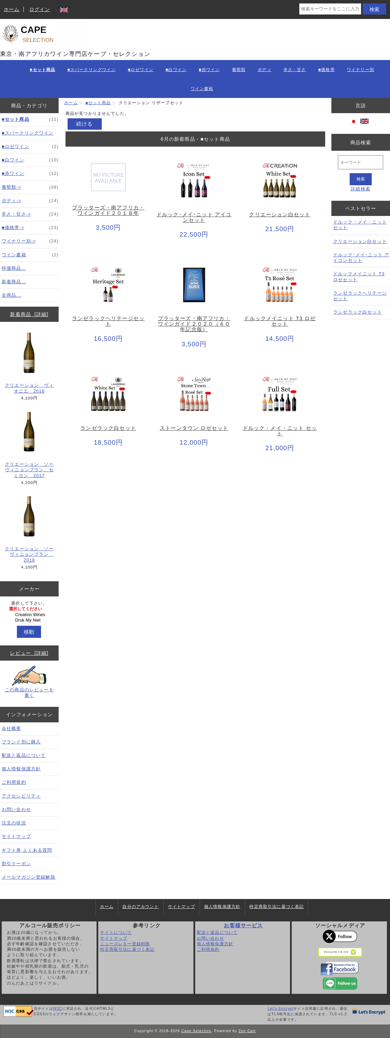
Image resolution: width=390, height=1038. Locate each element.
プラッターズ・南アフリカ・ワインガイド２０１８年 (108, 210)
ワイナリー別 (360, 69)
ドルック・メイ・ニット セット (280, 430)
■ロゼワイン (140, 69)
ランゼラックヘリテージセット (108, 321)
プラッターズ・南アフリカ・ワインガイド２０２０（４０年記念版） (194, 324)
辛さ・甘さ (294, 69)
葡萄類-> (30, 187)
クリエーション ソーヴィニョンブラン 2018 (29, 529)
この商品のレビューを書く (29, 682)
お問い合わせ (16, 809)
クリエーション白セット (279, 214)
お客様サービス (243, 925)
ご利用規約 (14, 782)
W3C (57, 1008)
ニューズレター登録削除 (125, 943)
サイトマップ (16, 836)
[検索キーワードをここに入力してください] (330, 8)
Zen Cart (247, 1031)
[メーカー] (29, 614)
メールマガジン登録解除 (29, 877)
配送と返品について (24, 755)
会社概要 (11, 728)
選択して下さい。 (29, 603)
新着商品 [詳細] (29, 314)
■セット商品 (98, 102)
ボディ (264, 69)
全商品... (11, 295)
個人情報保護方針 (21, 768)
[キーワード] (360, 162)
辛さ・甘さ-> (30, 214)
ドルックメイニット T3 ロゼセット (280, 321)
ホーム (11, 9)
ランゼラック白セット (108, 428)
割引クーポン (16, 863)
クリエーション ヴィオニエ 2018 (29, 362)
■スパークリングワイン (92, 69)
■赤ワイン (209, 69)
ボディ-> (30, 201)
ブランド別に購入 (21, 741)
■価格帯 (326, 69)
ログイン (39, 9)
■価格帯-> (30, 227)
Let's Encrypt (280, 1008)
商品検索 (360, 142)
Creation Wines (30, 614)
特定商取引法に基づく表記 (276, 906)
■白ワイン (176, 69)
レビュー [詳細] (29, 653)
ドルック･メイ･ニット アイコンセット (194, 217)
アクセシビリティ (21, 796)
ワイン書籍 (202, 88)
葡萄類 (239, 69)
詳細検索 (360, 188)
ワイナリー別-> (30, 241)
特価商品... (14, 268)
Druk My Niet (30, 620)
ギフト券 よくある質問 (27, 850)
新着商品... (14, 281)
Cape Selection (196, 1031)
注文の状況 (14, 823)
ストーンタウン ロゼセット (194, 428)
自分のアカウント (140, 906)
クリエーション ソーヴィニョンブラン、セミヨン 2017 (29, 444)
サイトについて (116, 932)
